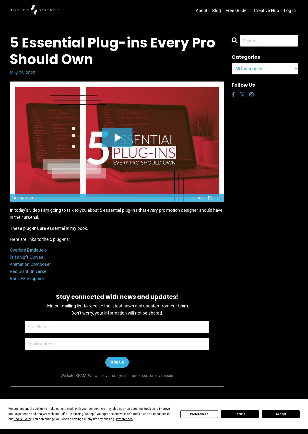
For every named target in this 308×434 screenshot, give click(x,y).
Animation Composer (30, 264)
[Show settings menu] (210, 198)
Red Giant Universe (28, 271)
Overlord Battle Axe (28, 250)
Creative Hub (266, 10)
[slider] (112, 198)
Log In (290, 10)
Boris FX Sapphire (27, 278)
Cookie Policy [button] (22, 419)
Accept (281, 414)
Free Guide (236, 10)
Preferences (199, 414)
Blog (216, 10)
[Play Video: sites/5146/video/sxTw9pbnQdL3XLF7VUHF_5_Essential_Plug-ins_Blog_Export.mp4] (117, 137)
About (201, 10)
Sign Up (117, 362)
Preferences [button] (124, 419)
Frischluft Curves (26, 257)
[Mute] (200, 198)
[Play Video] (14, 198)
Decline (240, 414)
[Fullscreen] (220, 198)
